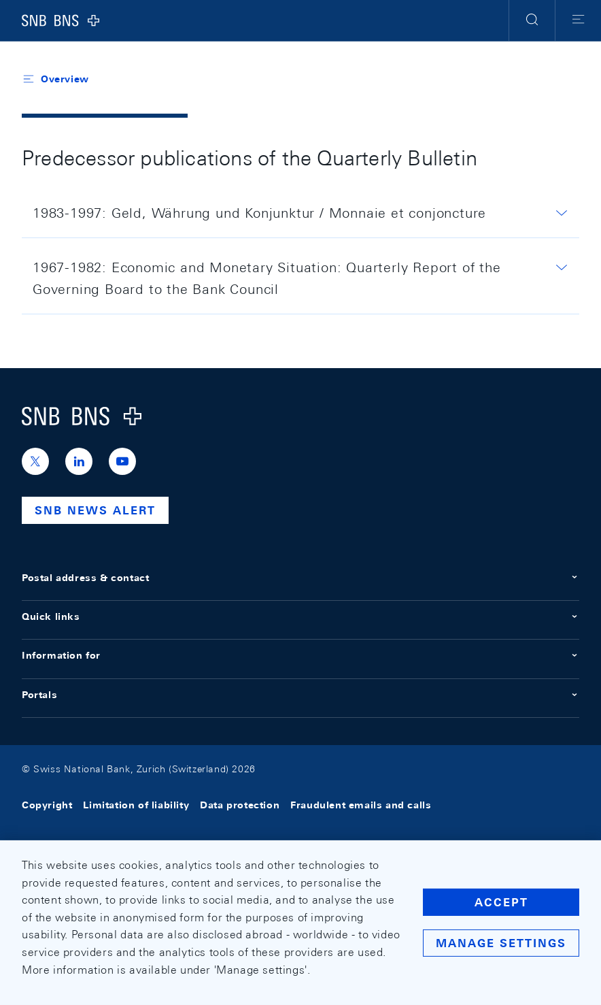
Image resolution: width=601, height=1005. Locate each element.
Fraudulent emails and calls (360, 806)
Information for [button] (300, 655)
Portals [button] (300, 694)
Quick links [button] (300, 616)
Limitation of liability (136, 806)
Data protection (239, 806)
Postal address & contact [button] (300, 577)
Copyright (47, 806)
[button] (532, 20)
